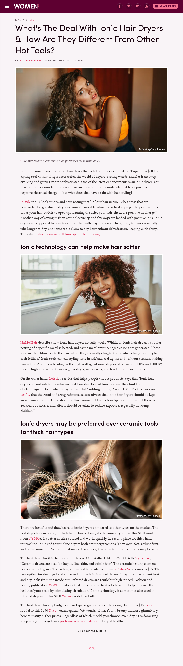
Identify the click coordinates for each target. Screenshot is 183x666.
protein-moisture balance (79, 621)
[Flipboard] (138, 6)
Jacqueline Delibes (30, 60)
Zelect (53, 378)
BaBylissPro (122, 569)
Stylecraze (142, 558)
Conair (150, 605)
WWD (54, 585)
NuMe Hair (28, 342)
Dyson (53, 610)
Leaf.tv (25, 394)
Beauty (19, 20)
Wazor (66, 596)
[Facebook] (120, 6)
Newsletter (165, 6)
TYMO (34, 538)
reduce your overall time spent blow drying (67, 234)
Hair (31, 20)
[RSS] (147, 6)
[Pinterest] (129, 6)
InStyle (25, 201)
